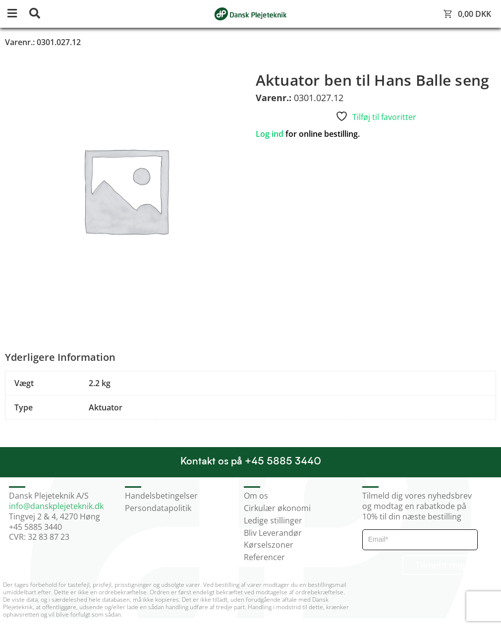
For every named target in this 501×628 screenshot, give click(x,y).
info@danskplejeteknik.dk (56, 506)
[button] (17, 14)
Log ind (269, 133)
